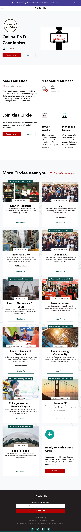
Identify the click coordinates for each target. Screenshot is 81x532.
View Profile (20, 223)
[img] (21, 192)
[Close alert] (76, 3)
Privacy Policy (43, 520)
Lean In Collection (59, 523)
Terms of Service (32, 520)
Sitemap (52, 520)
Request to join (12, 55)
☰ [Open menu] (2, 8)
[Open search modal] (77, 8)
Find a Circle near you (62, 173)
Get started (55, 471)
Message (29, 55)
